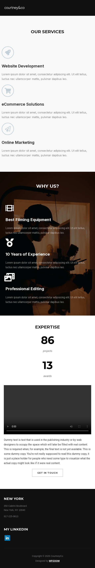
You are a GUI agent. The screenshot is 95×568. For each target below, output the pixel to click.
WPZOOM (54, 561)
